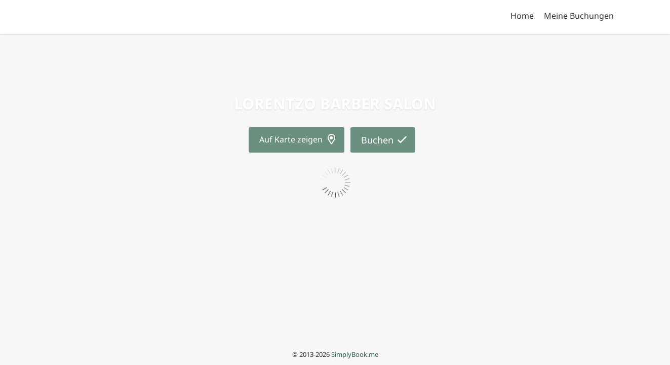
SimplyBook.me (354, 354)
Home (522, 15)
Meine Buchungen (579, 15)
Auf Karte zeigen (291, 139)
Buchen (377, 140)
